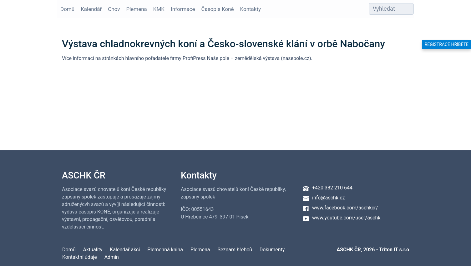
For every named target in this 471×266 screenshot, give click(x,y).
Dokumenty (272, 250)
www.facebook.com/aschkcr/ (345, 208)
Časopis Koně (217, 9)
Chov (114, 9)
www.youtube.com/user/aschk (346, 218)
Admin (111, 257)
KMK (159, 9)
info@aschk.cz (328, 198)
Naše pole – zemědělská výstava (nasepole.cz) (259, 58)
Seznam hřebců (235, 250)
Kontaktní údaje (79, 257)
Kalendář (91, 9)
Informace (183, 9)
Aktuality (92, 250)
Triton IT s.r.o (394, 250)
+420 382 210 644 (332, 188)
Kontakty (250, 9)
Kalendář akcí (125, 250)
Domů (67, 9)
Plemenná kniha (165, 250)
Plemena (136, 9)
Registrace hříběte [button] (446, 44)
